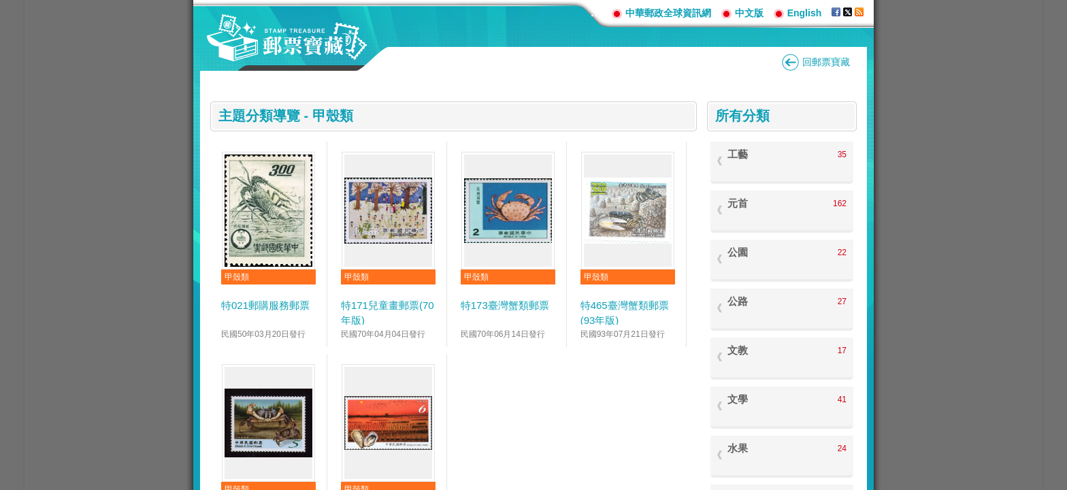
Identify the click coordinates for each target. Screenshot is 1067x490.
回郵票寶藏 (826, 61)
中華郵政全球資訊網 (668, 12)
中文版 (749, 12)
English (804, 12)
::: (596, 12)
